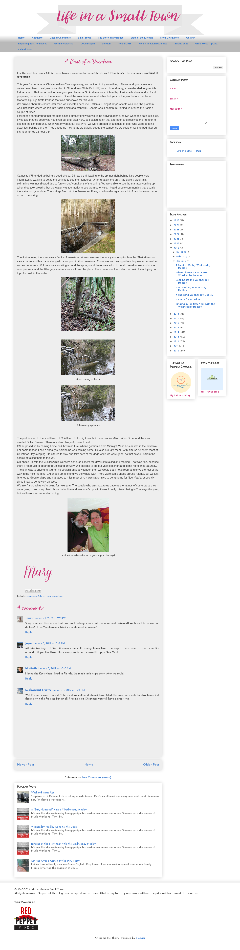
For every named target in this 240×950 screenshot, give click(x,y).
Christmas (44, 596)
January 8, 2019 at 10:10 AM (54, 668)
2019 (176, 247)
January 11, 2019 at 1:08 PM (68, 690)
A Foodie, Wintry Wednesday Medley (193, 266)
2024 (176, 225)
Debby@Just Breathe (38, 690)
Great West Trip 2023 (207, 43)
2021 (176, 238)
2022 (176, 234)
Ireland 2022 (181, 43)
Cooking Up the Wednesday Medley (192, 281)
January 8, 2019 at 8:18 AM (49, 643)
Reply (28, 632)
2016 (176, 322)
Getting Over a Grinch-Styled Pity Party (55, 861)
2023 (176, 229)
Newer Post (25, 764)
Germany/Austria (63, 43)
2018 (176, 313)
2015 (176, 327)
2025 (176, 220)
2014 (176, 332)
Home (21, 37)
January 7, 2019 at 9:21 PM (50, 618)
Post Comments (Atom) (96, 777)
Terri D (29, 618)
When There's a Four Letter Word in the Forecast (192, 274)
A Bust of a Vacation (188, 299)
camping (32, 596)
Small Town (84, 37)
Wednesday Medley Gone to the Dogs (54, 827)
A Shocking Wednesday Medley (194, 294)
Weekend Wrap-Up (42, 792)
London (106, 43)
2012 (176, 341)
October (181, 251)
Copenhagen (88, 43)
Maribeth (31, 668)
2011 (176, 345)
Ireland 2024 (25, 49)
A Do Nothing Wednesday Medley (191, 289)
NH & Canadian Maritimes (153, 43)
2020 (176, 243)
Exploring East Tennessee (32, 43)
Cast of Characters (60, 37)
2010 (176, 350)
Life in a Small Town (189, 150)
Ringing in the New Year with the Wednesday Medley (63, 844)
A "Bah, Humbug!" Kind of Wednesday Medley (59, 809)
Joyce (28, 643)
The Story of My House (110, 37)
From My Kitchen (169, 37)
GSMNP (190, 37)
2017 (176, 318)
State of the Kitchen (142, 37)
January (181, 261)
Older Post (151, 764)
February (182, 256)
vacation (57, 596)
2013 (176, 336)
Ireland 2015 (125, 43)
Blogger (140, 938)
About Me (37, 37)
